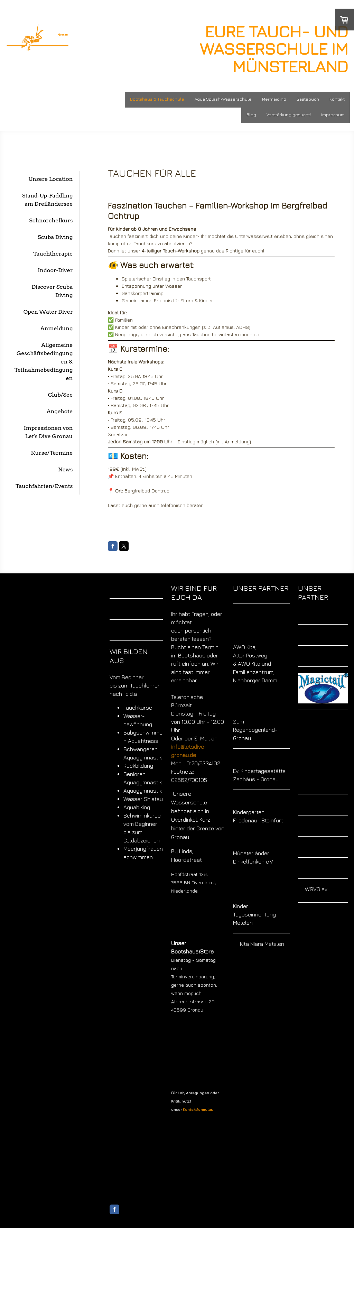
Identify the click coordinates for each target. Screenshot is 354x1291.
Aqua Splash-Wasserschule (223, 99)
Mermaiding (274, 99)
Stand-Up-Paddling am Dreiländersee (47, 199)
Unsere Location (50, 179)
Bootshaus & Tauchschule (157, 99)
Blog (251, 114)
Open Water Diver (48, 311)
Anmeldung (56, 328)
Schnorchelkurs (51, 220)
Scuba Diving (55, 237)
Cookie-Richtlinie (175, 1271)
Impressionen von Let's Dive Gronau (48, 432)
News (65, 469)
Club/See (60, 394)
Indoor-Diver (55, 270)
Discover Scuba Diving (52, 291)
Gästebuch (308, 99)
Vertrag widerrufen (131, 1278)
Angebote (60, 411)
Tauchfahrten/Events (44, 486)
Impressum (333, 114)
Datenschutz (144, 1271)
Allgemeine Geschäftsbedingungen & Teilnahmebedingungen (44, 361)
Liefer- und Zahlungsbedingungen (187, 1252)
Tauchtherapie (53, 253)
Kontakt (337, 99)
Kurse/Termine (52, 453)
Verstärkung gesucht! (289, 114)
